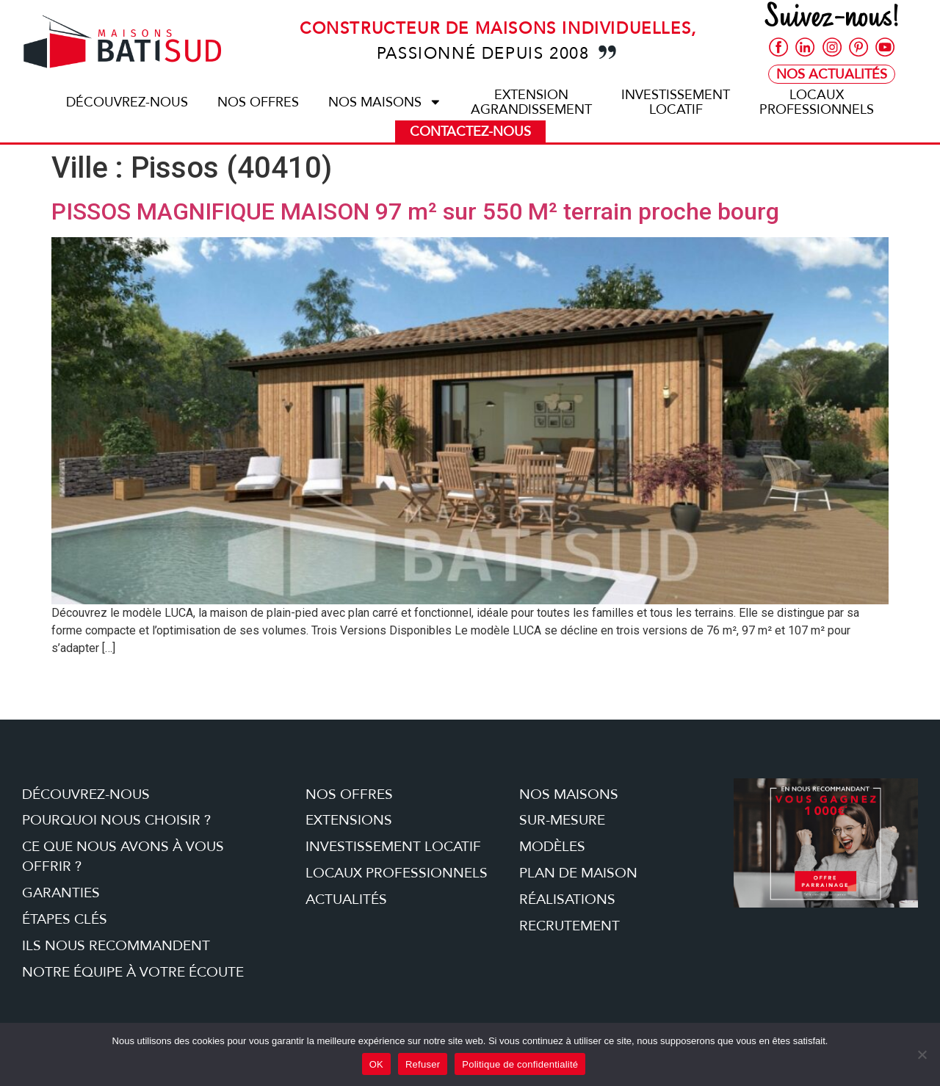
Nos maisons (385, 102)
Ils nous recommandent (116, 945)
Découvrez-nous (127, 102)
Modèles (552, 846)
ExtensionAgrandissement (531, 102)
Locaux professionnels (397, 873)
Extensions (349, 820)
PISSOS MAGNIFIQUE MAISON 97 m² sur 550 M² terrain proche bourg (415, 211)
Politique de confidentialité (520, 1064)
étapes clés (64, 919)
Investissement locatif (393, 846)
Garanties (61, 892)
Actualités (346, 899)
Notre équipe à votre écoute (133, 972)
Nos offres (258, 102)
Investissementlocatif (675, 102)
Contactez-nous (470, 131)
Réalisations (567, 899)
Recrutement (569, 925)
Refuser (422, 1064)
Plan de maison (578, 873)
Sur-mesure (562, 820)
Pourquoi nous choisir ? (116, 820)
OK (376, 1064)
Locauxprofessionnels (816, 102)
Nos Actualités (831, 75)
